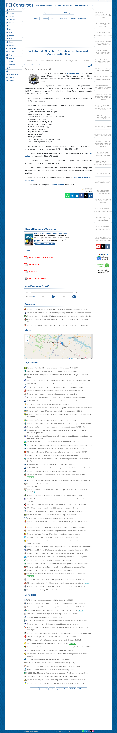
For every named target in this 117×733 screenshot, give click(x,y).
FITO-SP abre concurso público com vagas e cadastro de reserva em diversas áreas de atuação (58, 500)
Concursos (10, 19)
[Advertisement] (43, 34)
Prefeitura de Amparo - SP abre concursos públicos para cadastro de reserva (55, 391)
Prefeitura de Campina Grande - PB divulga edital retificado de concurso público (56, 680)
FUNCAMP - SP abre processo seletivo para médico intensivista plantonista (54, 401)
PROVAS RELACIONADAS (37, 278)
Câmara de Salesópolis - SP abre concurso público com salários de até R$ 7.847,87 (57, 452)
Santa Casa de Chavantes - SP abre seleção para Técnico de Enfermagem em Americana (59, 380)
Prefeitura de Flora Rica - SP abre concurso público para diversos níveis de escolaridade (59, 313)
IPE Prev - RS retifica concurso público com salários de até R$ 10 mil (51, 650)
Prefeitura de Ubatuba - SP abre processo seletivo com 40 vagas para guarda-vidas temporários (57, 522)
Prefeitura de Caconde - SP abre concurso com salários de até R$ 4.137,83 (53, 442)
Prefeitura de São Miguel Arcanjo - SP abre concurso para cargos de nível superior (57, 557)
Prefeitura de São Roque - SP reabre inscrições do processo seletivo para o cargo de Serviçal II (57, 490)
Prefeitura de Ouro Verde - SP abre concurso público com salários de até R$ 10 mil (57, 309)
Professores (11, 48)
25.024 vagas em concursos (45, 5)
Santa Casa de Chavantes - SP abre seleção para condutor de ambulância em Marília (57, 387)
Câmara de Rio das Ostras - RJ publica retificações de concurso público (56, 614)
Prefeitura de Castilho (76, 73)
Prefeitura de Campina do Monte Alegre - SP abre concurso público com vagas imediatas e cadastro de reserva (59, 437)
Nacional (10, 22)
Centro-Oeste (11, 39)
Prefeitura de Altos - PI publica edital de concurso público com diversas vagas (55, 683)
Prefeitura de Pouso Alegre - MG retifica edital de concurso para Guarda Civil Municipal (59, 633)
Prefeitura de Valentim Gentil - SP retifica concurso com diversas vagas (52, 471)
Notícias (10, 16)
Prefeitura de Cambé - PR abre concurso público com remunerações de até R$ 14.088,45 (59, 647)
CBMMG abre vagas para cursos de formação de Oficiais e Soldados (51, 636)
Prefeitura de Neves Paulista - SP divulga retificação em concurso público (53, 534)
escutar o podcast (57, 185)
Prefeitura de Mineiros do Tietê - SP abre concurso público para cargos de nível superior (59, 423)
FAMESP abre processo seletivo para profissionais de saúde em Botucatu (53, 371)
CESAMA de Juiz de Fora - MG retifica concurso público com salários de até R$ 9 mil (57, 621)
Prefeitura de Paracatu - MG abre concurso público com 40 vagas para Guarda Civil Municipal (57, 628)
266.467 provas (80, 5)
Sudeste (10, 26)
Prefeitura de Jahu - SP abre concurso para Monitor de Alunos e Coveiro (53, 455)
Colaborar (10, 77)
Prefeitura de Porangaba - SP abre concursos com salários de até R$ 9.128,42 (55, 553)
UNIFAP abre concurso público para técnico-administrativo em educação (53, 666)
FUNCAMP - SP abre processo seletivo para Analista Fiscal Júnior (50, 464)
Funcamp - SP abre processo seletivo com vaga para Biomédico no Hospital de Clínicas (58, 480)
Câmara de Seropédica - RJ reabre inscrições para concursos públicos (55, 610)
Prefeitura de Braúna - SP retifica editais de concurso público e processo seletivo (56, 476)
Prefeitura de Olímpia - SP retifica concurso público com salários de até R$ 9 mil (56, 575)
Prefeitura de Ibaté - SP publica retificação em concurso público (50, 590)
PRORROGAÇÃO (34, 265)
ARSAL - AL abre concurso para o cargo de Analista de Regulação (50, 669)
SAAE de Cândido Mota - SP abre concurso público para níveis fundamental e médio (57, 550)
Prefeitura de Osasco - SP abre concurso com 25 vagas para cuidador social (54, 515)
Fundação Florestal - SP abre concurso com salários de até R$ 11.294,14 (53, 368)
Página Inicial (11, 10)
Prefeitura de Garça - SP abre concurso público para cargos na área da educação (56, 527)
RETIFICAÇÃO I (33, 271)
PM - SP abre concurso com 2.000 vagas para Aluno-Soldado (49, 404)
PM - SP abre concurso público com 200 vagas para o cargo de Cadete (52, 508)
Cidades (10, 58)
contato (90, 5)
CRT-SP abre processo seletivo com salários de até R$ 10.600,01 (50, 518)
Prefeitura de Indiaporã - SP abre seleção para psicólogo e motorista (52, 394)
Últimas (10, 42)
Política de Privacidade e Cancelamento (34, 731)
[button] (27, 336)
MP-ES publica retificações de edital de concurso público (51, 643)
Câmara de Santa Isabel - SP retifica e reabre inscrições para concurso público (58, 583)
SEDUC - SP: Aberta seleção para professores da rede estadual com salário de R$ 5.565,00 (103, 13)
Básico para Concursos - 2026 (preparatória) (51, 234)
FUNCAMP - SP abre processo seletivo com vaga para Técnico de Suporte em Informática (59, 468)
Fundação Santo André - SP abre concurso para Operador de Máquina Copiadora (56, 397)
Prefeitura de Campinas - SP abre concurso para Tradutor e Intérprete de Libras (56, 586)
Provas (9, 67)
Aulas (9, 71)
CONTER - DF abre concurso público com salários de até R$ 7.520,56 (51, 663)
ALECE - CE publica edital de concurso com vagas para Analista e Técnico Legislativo (57, 673)
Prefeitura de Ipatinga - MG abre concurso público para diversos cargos (53, 624)
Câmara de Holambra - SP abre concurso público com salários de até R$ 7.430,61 (56, 531)
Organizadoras (12, 74)
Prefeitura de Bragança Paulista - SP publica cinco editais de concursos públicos (56, 567)
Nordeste (10, 35)
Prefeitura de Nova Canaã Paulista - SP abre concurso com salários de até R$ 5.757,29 (58, 325)
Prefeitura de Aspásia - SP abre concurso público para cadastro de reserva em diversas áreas (58, 320)
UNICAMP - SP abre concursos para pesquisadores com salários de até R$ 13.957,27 (57, 504)
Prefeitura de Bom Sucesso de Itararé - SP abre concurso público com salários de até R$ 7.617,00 (59, 460)
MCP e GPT (11, 45)
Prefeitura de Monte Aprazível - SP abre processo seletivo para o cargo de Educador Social (57, 376)
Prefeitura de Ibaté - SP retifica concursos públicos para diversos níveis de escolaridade (59, 546)
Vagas (9, 61)
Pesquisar (68, 13)
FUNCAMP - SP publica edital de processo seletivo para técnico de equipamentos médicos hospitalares (56, 431)
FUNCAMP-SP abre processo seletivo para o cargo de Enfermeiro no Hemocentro (56, 448)
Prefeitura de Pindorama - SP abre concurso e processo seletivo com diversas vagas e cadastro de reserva (58, 542)
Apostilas (10, 13)
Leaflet (72, 358)
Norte (9, 32)
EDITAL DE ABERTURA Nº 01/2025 (40, 258)
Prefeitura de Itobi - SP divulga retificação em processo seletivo (50, 570)
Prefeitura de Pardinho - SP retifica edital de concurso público (49, 560)
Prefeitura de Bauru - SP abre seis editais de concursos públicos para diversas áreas (57, 563)
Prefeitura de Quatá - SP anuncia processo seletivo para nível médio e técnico (55, 511)
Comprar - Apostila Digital (44, 243)
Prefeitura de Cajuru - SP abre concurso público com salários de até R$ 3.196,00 (56, 495)
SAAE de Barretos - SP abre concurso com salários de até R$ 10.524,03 (52, 537)
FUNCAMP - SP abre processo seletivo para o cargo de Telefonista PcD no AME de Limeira (59, 408)
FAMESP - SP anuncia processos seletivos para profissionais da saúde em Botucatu (57, 384)
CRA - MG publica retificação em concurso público (45, 617)
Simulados (10, 64)
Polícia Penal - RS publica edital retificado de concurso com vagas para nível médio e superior (58, 655)
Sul (8, 29)
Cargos (9, 55)
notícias (69, 5)
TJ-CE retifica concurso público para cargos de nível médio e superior (52, 676)
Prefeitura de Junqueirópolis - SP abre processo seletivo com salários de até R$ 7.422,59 (59, 316)
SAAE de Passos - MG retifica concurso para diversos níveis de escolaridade (54, 640)
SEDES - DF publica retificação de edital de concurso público (49, 659)
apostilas (61, 5)
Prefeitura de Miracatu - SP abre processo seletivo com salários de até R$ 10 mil (56, 411)
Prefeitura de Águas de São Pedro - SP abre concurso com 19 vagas (51, 420)
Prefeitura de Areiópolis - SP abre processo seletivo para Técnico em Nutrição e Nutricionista (56, 485)
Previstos (10, 51)
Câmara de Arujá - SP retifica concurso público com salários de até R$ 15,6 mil (55, 579)
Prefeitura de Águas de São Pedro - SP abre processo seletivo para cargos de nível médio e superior (59, 415)
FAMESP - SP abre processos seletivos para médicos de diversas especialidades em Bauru (59, 445)
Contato (10, 80)
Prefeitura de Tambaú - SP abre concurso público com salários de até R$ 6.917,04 (56, 427)
